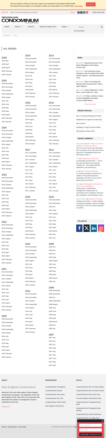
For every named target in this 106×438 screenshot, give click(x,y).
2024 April (5, 158)
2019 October (30, 65)
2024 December (7, 130)
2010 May (52, 224)
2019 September (31, 69)
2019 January (30, 96)
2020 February (7, 353)
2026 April (5, 64)
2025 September (7, 94)
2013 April (52, 86)
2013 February (54, 93)
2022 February (7, 259)
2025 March (6, 115)
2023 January (6, 216)
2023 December (7, 178)
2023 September (7, 188)
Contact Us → (7, 406)
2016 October (30, 207)
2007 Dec (52, 337)
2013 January (53, 96)
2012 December (54, 105)
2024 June (5, 151)
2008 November (54, 294)
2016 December (31, 200)
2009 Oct (52, 254)
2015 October (30, 254)
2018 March (29, 137)
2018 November (31, 109)
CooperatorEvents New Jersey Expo (88, 394)
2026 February (7, 71)
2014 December (31, 294)
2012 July (52, 123)
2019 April (28, 86)
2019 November (31, 62)
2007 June (52, 358)
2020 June (5, 340)
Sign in (72, 12)
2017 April (28, 180)
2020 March (6, 350)
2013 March (53, 90)
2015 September (31, 257)
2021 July (5, 289)
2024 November (7, 134)
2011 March (53, 184)
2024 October (6, 137)
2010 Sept (52, 210)
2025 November (7, 87)
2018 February (30, 140)
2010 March (53, 231)
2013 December (54, 58)
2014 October (30, 301)
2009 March (53, 278)
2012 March (53, 137)
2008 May (52, 315)
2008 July (52, 308)
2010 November (54, 203)
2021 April (5, 299)
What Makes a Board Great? (85, 131)
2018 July (28, 123)
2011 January (53, 191)
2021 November (7, 275)
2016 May (28, 224)
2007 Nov (52, 341)
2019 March (29, 90)
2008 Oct (52, 297)
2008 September (55, 301)
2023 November (7, 181)
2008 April (52, 318)
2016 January (30, 238)
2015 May (28, 271)
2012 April (52, 133)
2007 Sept (52, 348)
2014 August (29, 308)
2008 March (53, 321)
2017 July (28, 170)
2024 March (6, 162)
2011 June (52, 173)
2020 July (5, 336)
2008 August (53, 304)
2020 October (6, 326)
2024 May (5, 155)
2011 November (54, 156)
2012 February (54, 140)
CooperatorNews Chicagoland (55, 387)
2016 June (29, 220)
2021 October (6, 279)
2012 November (54, 109)
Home (6, 27)
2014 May (28, 318)
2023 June (5, 198)
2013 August (53, 72)
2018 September (31, 116)
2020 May (5, 343)
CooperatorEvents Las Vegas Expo (87, 418)
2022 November (7, 228)
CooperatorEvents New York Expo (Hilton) (90, 387)
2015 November (31, 250)
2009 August (53, 261)
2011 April (52, 180)
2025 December (7, 83)
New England (98, 12)
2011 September (55, 163)
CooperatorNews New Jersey (55, 394)
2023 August (6, 191)
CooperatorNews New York (54, 398)
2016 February (30, 234)
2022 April (5, 252)
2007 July (52, 355)
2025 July (5, 101)
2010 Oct (52, 207)
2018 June (29, 126)
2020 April (5, 346)
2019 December (31, 58)
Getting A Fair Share (95, 199)
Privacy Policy (22, 426)
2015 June (29, 267)
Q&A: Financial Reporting (89, 171)
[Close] (91, 4)
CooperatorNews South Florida (55, 402)
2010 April (52, 227)
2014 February (30, 328)
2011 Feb (52, 187)
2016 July (28, 217)
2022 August (6, 238)
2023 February (7, 212)
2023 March (6, 209)
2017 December (31, 153)
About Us (4, 426)
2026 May (5, 61)
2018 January (30, 144)
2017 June (29, 173)
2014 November (31, 297)
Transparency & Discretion (90, 158)
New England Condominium (54, 406)
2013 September (55, 69)
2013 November (54, 62)
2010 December (54, 200)
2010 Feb (52, 234)
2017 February (30, 187)
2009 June (52, 267)
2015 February (30, 281)
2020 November (7, 322)
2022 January (6, 263)
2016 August (29, 213)
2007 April (52, 365)
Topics (17, 27)
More (64, 27)
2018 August (29, 119)
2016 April (28, 227)
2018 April (28, 133)
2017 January (30, 191)
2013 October (53, 65)
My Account (79, 31)
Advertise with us (12, 426)
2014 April (28, 321)
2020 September (7, 329)
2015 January (30, 285)
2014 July (28, 311)
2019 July (28, 76)
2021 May (5, 296)
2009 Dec (52, 247)
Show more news (90, 104)
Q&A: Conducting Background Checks (23, 12)
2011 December (54, 153)
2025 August (6, 97)
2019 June (29, 79)
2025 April (5, 111)
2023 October (6, 185)
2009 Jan (52, 281)
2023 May (5, 202)
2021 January (6, 310)
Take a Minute (81, 123)
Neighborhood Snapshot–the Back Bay (89, 119)
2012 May (52, 130)
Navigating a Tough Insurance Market (88, 127)
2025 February (7, 118)
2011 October (53, 159)
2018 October (30, 112)
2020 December (7, 319)
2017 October (30, 159)
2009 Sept (52, 257)
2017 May (28, 177)
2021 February (7, 306)
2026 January (6, 74)
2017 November (31, 156)
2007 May (52, 362)
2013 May (52, 83)
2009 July (52, 264)
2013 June (52, 79)
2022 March (6, 256)
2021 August (6, 286)
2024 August (6, 144)
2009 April (52, 274)
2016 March (29, 231)
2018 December (31, 105)
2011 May (52, 177)
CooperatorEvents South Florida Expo (88, 414)
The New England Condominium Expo (88, 398)
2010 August (53, 213)
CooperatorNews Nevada (53, 390)
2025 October (6, 90)
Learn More (79, 6)
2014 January (30, 332)
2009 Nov (52, 250)
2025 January (6, 121)
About (4, 380)
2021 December (7, 272)
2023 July (5, 195)
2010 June (52, 220)
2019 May (28, 83)
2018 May (28, 130)
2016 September (31, 210)
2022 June (5, 245)
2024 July (5, 148)
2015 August (29, 261)
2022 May (5, 249)
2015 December (31, 247)
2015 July (28, 264)
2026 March (6, 67)
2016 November (31, 203)
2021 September (7, 282)
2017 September (31, 163)
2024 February (7, 165)
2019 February (30, 93)
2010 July (52, 217)
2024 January (6, 169)
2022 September (7, 235)
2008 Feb (52, 325)
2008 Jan (52, 328)
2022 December (7, 225)
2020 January (6, 357)
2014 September (31, 304)
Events (31, 27)
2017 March (29, 184)
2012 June (52, 126)
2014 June (29, 315)
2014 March (29, 325)
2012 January (53, 144)
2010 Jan (52, 238)
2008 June (52, 311)
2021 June (5, 292)
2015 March (29, 278)
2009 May (52, 271)
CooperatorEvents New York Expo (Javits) (90, 390)
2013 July (52, 76)
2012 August (53, 119)
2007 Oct (52, 344)
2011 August (53, 166)
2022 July (5, 242)
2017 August (29, 166)
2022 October (6, 232)
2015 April (28, 274)
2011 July (52, 170)
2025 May (5, 108)
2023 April (5, 205)
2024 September (7, 141)
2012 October (53, 112)
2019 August (29, 72)
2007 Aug (52, 351)
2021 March (6, 303)
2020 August (6, 333)
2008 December (54, 290)
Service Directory (48, 27)
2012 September (55, 116)
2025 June (5, 104)
